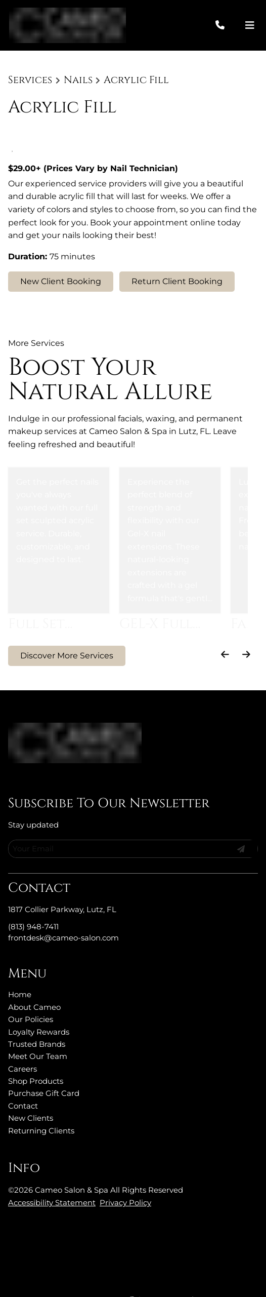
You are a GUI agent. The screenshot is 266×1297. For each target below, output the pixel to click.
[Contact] (23, 1084)
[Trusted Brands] (36, 1022)
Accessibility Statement (52, 1181)
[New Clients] (30, 1096)
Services (30, 80)
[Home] (19, 972)
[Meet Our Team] (37, 1034)
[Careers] (22, 1047)
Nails (78, 80)
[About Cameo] (34, 985)
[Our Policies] (30, 997)
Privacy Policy (125, 1181)
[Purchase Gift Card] (43, 1071)
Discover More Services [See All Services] (66, 655)
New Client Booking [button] (60, 281)
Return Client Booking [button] (177, 281)
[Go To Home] (67, 25)
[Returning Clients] (41, 1109)
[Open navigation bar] (250, 25)
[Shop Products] (35, 1059)
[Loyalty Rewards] (38, 1010)
